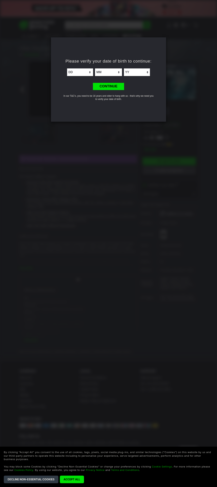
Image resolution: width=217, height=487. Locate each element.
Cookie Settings (162, 466)
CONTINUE (108, 86)
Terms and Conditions (125, 469)
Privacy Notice (95, 469)
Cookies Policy (23, 469)
